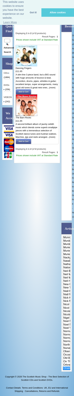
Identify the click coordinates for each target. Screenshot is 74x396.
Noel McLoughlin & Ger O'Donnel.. (66, 324)
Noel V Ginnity (66, 328)
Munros (66, 237)
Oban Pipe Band (66, 351)
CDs (7, 73)
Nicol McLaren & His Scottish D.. (66, 304)
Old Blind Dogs (66, 358)
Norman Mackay (66, 334)
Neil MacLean (66, 277)
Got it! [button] (33, 12)
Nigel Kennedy (66, 318)
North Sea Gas (66, 345)
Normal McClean (66, 331)
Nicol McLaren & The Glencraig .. (66, 308)
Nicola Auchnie (66, 311)
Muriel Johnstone (66, 251)
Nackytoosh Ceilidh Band (66, 257)
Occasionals (66, 354)
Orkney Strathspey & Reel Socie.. (66, 365)
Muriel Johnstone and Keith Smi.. (66, 254)
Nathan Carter (66, 264)
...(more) (51, 87)
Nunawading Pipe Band (66, 348)
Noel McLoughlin (66, 321)
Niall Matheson (66, 294)
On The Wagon (66, 361)
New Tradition (66, 287)
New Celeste (66, 284)
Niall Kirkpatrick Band (66, 291)
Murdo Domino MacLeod (66, 241)
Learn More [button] (10, 22)
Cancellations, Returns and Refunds (42, 391)
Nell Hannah (66, 281)
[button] (23, 91)
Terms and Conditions (32, 388)
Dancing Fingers (23, 68)
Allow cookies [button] (58, 12)
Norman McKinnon (66, 341)
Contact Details (13, 388)
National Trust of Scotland (66, 267)
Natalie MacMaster (66, 261)
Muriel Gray (66, 247)
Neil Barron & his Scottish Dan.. (66, 271)
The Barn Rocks (23, 117)
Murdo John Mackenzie (66, 244)
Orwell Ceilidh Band (66, 368)
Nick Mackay (66, 301)
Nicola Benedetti (66, 314)
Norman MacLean (66, 338)
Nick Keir (66, 298)
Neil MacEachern (66, 274)
